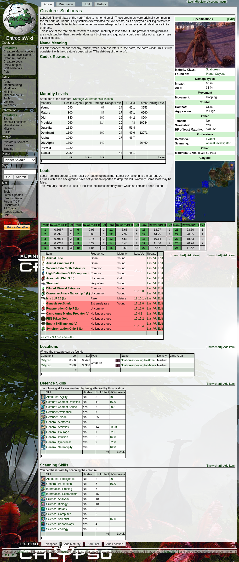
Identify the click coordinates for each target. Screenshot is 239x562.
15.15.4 (139, 326)
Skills (7, 132)
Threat (143, 103)
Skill (48, 392)
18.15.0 (139, 291)
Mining (8, 91)
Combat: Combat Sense (61, 407)
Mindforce (10, 88)
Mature (45, 112)
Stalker (45, 153)
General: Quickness (58, 442)
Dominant (47, 132)
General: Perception (59, 484)
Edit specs (50, 544)
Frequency (97, 253)
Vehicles (9, 101)
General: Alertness (58, 422)
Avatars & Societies (16, 142)
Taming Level (156, 103)
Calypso (46, 360)
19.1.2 (138, 271)
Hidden (87, 392)
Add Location (114, 544)
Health (68, 103)
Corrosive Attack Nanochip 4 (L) (68, 293)
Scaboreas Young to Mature (138, 365)
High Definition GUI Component (67, 273)
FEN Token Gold (57, 318)
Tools (7, 98)
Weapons (10, 105)
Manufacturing (13, 85)
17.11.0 (139, 308)
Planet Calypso (215, 73)
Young (45, 107)
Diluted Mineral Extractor (63, 288)
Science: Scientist (57, 519)
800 (112, 407)
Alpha (45, 137)
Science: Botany (56, 509)
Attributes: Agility (57, 397)
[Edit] (231, 19)
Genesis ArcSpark (58, 303)
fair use (9, 555)
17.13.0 (139, 303)
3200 (113, 442)
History (101, 4)
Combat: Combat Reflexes (63, 402)
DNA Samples (13, 65)
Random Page (13, 198)
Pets (6, 71)
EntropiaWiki (19, 36)
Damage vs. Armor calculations (93, 99)
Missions (9, 128)
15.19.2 (139, 318)
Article (48, 4)
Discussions (11, 205)
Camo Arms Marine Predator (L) (67, 313)
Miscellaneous (13, 95)
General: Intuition (57, 437)
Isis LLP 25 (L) (56, 298)
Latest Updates (13, 195)
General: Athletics (57, 427)
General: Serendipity (59, 447)
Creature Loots (13, 61)
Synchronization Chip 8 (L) (64, 328)
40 (111, 397)
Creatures (10, 48)
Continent (47, 355)
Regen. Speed (82, 103)
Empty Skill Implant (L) (61, 323)
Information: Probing (59, 489)
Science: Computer (58, 514)
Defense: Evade (56, 417)
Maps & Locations (15, 122)
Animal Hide (54, 258)
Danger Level (113, 103)
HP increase (117, 392)
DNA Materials (13, 68)
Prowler (46, 147)
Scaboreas (213, 69)
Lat (88, 355)
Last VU (139, 253)
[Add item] (228, 255)
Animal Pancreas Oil (60, 263)
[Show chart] (214, 255)
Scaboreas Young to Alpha (138, 360)
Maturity (46, 103)
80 (111, 479)
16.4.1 (138, 313)
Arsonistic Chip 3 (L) (60, 278)
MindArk (22, 551)
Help (7, 215)
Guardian (47, 127)
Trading (8, 148)
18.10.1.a (140, 298)
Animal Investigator (218, 143)
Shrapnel (52, 283)
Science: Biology (57, 504)
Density (162, 355)
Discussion (66, 4)
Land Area (176, 355)
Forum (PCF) (12, 201)
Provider (46, 122)
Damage (98, 103)
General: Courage (57, 432)
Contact (18, 211)
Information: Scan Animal (62, 494)
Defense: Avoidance (59, 412)
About (7, 211)
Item (49, 253)
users (64, 551)
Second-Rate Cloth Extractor (65, 268)
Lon (75, 355)
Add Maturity (72, 544)
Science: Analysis (57, 499)
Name (125, 355)
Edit (87, 4)
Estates (8, 145)
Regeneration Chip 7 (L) (62, 308)
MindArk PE (171, 551)
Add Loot (93, 544)
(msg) (222, 1)
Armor (7, 81)
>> (66, 337)
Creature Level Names (18, 55)
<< (42, 337)
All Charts (10, 208)
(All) (71, 337)
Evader (210, 139)
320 (112, 432)
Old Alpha (47, 142)
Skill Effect (102, 392)
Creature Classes (15, 58)
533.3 (113, 427)
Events (8, 118)
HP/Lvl (130, 103)
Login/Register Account (202, 1)
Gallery (8, 188)
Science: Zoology (57, 529)
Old (43, 117)
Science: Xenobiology (60, 524)
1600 (113, 402)
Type (94, 355)
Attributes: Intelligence (60, 479)
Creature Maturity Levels (19, 51)
